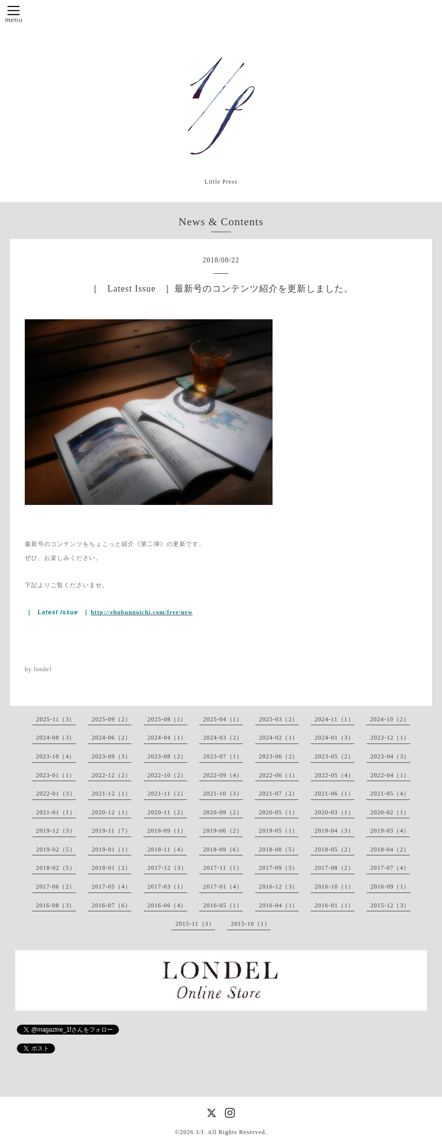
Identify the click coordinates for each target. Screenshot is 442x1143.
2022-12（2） (111, 775)
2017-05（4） (111, 886)
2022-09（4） (223, 775)
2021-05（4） (390, 793)
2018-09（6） (223, 849)
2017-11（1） (223, 867)
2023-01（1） (56, 775)
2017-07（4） (390, 867)
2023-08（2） (167, 756)
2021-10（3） (223, 793)
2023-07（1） (223, 756)
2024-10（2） (390, 719)
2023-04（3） (390, 756)
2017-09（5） (278, 867)
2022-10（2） (167, 775)
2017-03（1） (167, 886)
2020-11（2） (167, 812)
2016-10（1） (334, 886)
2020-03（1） (334, 812)
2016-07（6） (111, 905)
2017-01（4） (223, 886)
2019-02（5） (56, 849)
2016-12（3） (279, 886)
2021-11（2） (167, 793)
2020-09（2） (223, 812)
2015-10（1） (251, 923)
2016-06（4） (167, 905)
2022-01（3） (56, 793)
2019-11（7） (111, 830)
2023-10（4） (56, 756)
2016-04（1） (279, 905)
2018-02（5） (56, 867)
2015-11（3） (195, 923)
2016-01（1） (334, 905)
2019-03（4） (390, 830)
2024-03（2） (223, 737)
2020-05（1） (278, 812)
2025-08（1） (167, 719)
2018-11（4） (167, 849)
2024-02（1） (279, 737)
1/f (200, 1132)
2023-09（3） (111, 756)
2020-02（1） (390, 812)
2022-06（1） (279, 775)
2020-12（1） (111, 812)
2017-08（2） (334, 867)
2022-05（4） (334, 775)
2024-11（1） (334, 719)
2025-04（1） (223, 719)
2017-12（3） (167, 867)
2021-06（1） (334, 793)
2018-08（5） (278, 849)
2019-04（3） (334, 830)
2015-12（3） (390, 905)
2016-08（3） (56, 905)
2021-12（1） (111, 793)
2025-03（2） (279, 719)
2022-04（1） (390, 775)
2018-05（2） (334, 849)
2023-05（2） (334, 756)
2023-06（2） (279, 756)
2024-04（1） (167, 737)
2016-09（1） (390, 886)
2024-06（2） (111, 737)
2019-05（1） (278, 830)
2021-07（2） (278, 793)
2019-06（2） (223, 830)
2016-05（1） (223, 905)
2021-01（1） (56, 812)
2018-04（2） (390, 849)
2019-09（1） (167, 830)
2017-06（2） (56, 886)
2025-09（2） (111, 719)
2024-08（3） (56, 737)
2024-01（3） (334, 737)
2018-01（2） (111, 867)
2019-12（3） (56, 830)
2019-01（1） (111, 849)
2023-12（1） (390, 737)
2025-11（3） (56, 719)
